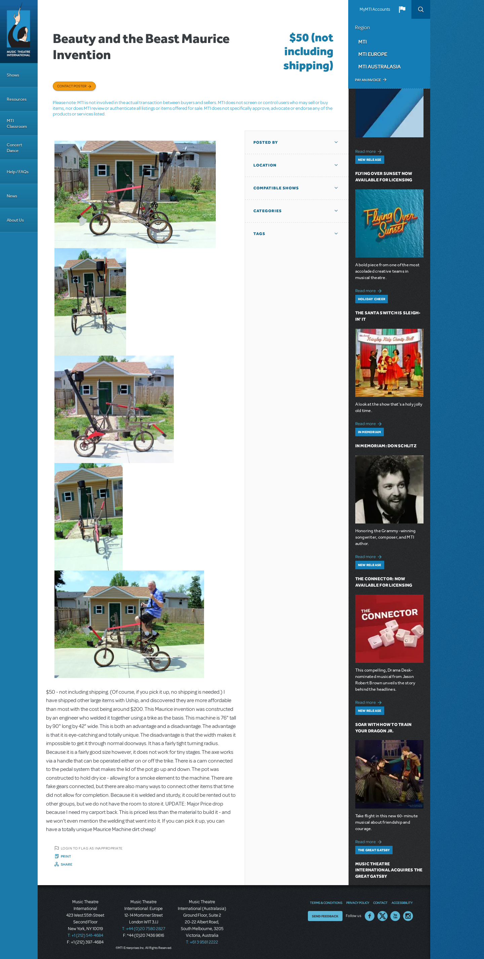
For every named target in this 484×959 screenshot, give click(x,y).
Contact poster (71, 86)
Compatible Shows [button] (276, 188)
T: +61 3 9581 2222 (202, 942)
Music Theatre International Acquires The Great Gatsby (389, 870)
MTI (362, 41)
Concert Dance (14, 147)
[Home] (19, 31)
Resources (17, 99)
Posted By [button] (265, 142)
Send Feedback (325, 916)
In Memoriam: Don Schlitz (385, 445)
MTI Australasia (379, 66)
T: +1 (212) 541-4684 (85, 935)
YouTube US (395, 916)
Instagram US (408, 916)
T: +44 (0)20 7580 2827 (143, 928)
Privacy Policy (357, 903)
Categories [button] (267, 211)
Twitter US (382, 916)
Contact (380, 903)
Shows (13, 75)
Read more (369, 150)
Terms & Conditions (326, 903)
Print (66, 856)
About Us (15, 220)
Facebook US (370, 916)
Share (67, 864)
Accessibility (402, 903)
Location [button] (265, 165)
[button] (402, 9)
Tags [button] (259, 233)
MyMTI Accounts (375, 9)
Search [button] (420, 9)
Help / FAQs (18, 172)
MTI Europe (372, 54)
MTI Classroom (17, 123)
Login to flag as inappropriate (92, 848)
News (12, 196)
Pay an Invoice (368, 80)
